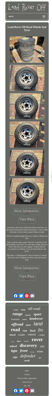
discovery (28, 345)
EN (25, 386)
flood (32, 330)
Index (27, 371)
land (38, 323)
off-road (34, 309)
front (23, 351)
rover (37, 339)
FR (29, 386)
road (15, 329)
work (27, 360)
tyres (28, 325)
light (14, 351)
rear (25, 330)
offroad (17, 324)
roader (21, 334)
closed (12, 334)
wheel (13, 346)
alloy (40, 352)
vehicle (26, 341)
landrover (36, 318)
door (19, 341)
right (15, 357)
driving (32, 352)
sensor (24, 319)
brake (16, 310)
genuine (28, 315)
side (42, 346)
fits (40, 330)
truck (12, 341)
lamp (23, 310)
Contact (27, 374)
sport (37, 314)
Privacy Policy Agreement (26, 378)
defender (28, 355)
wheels (32, 334)
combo (42, 335)
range (18, 313)
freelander (15, 319)
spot (40, 357)
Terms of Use (27, 382)
